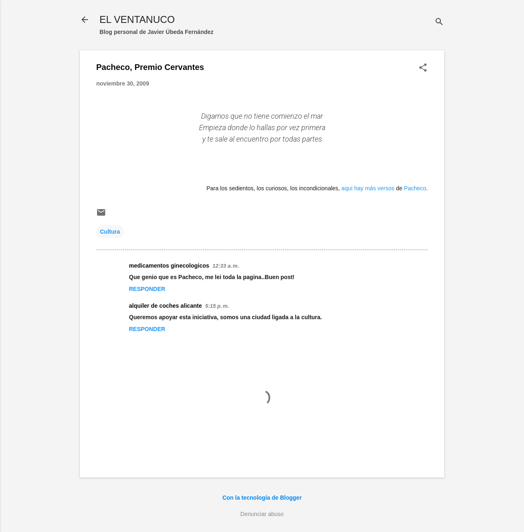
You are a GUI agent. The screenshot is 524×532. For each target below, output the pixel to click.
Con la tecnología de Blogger (262, 497)
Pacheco (415, 188)
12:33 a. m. (225, 266)
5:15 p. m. (217, 306)
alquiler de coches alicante (165, 305)
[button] (423, 68)
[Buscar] (439, 22)
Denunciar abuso (262, 514)
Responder (147, 289)
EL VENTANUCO (137, 19)
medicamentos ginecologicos (169, 265)
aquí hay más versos (367, 188)
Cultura (110, 231)
